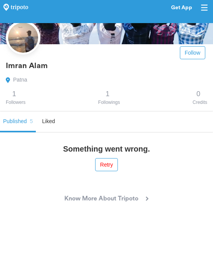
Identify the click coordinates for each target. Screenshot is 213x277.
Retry (106, 165)
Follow (192, 53)
